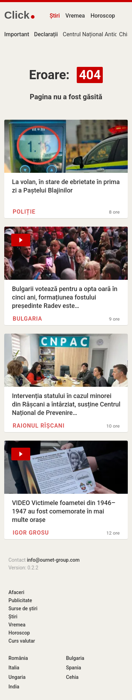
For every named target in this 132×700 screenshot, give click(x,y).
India (13, 686)
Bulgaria (27, 318)
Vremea (75, 15)
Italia (13, 667)
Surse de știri (22, 608)
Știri (55, 15)
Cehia (72, 677)
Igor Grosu (31, 532)
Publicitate (20, 600)
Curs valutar (21, 641)
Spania (73, 667)
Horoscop (102, 15)
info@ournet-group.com (53, 560)
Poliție (24, 211)
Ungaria (17, 677)
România (18, 658)
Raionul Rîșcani (39, 425)
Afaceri (16, 592)
